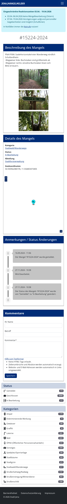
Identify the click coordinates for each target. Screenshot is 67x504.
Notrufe (27, 26)
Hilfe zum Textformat (14, 359)
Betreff (8, 331)
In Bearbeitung (11, 154)
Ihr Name (9, 322)
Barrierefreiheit (10, 493)
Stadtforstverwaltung (14, 161)
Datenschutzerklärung (31, 493)
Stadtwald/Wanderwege (15, 148)
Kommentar (10, 340)
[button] (33, 78)
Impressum (50, 493)
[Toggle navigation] (62, 3)
